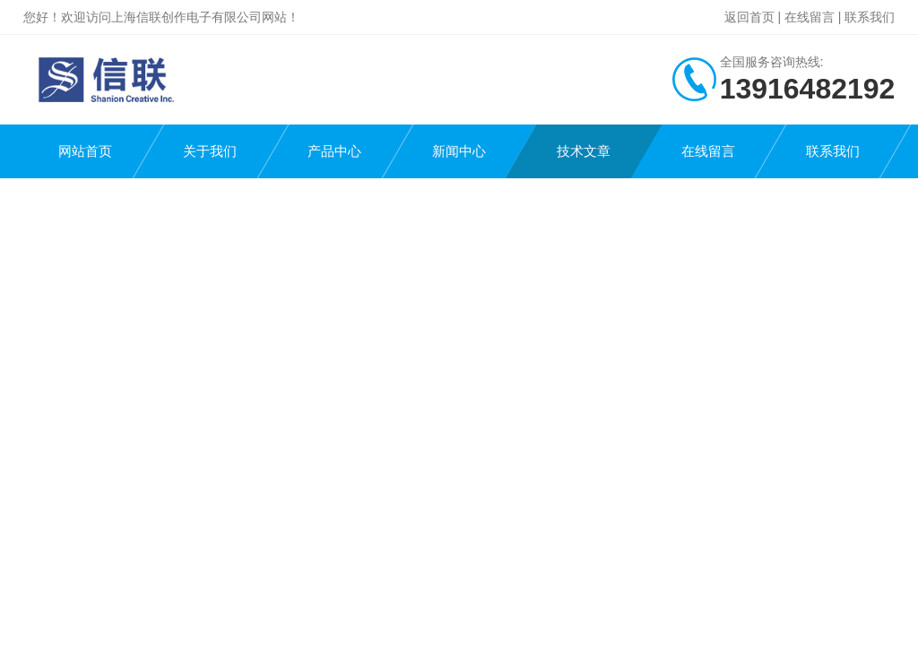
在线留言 (809, 17)
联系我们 (869, 17)
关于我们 (210, 151)
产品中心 (334, 151)
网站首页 (85, 151)
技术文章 (584, 151)
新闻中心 (459, 151)
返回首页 (749, 17)
